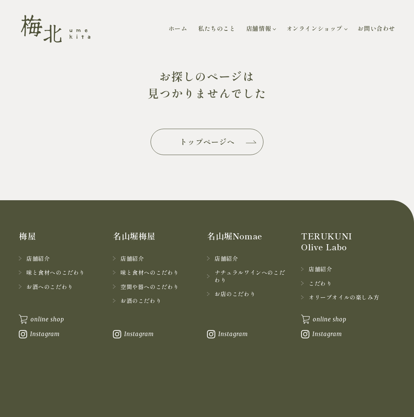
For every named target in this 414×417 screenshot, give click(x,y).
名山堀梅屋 (134, 236)
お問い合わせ (376, 28)
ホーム (178, 28)
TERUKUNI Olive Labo (326, 241)
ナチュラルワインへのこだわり (250, 276)
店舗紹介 (38, 258)
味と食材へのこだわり (55, 272)
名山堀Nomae (234, 236)
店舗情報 (258, 28)
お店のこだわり (235, 294)
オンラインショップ (314, 28)
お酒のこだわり (140, 300)
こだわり (320, 283)
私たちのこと (217, 28)
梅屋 (27, 236)
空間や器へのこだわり (149, 287)
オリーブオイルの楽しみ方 (344, 297)
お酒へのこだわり (49, 287)
